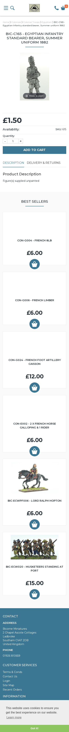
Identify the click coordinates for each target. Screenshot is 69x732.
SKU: (59, 129)
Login (6, 680)
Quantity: (9, 136)
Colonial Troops (31, 22)
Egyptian (47, 22)
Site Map (8, 685)
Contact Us (10, 676)
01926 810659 (11, 655)
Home (6, 22)
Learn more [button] (14, 717)
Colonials (16, 22)
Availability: (11, 129)
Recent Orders (12, 689)
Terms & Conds (12, 672)
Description (13, 163)
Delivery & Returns (44, 163)
